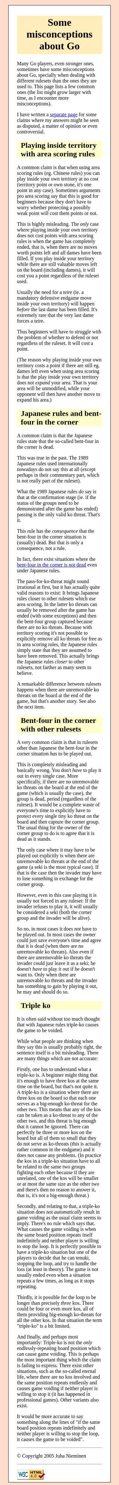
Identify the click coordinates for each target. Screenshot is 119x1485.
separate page (63, 114)
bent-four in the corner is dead (51, 565)
